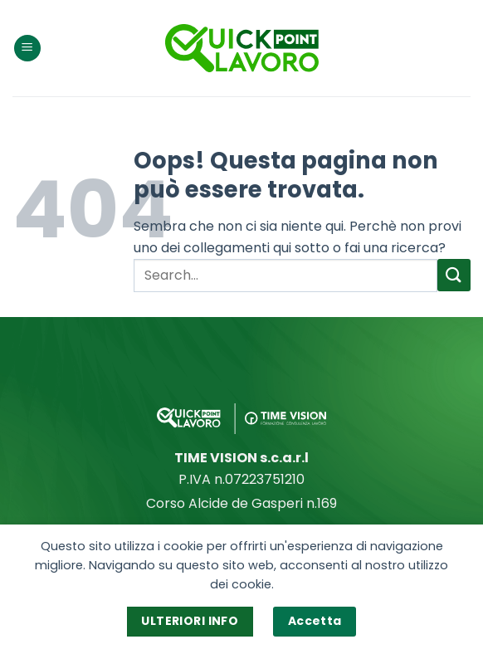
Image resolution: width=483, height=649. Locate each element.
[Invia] (454, 275)
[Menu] (27, 48)
